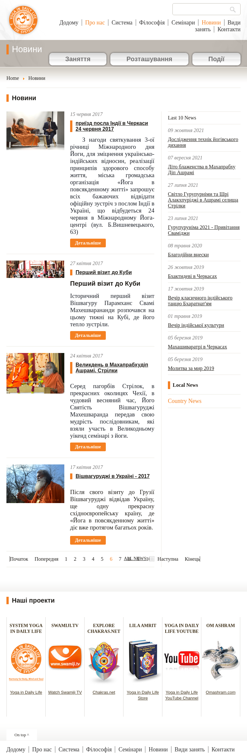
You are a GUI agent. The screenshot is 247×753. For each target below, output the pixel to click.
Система (122, 22)
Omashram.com (220, 692)
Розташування (149, 58)
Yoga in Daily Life (26, 692)
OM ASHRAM (220, 625)
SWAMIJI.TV (64, 625)
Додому (68, 22)
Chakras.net (104, 692)
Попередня (46, 559)
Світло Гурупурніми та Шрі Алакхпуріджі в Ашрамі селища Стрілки (203, 199)
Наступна (168, 559)
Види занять (190, 749)
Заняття (78, 58)
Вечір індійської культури (196, 325)
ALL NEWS (135, 558)
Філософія (152, 22)
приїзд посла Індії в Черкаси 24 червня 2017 (112, 126)
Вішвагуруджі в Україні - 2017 (113, 476)
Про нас (95, 22)
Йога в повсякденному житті (23, 23)
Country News (185, 401)
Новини (211, 22)
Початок (19, 559)
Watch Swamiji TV (65, 692)
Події (216, 58)
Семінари (183, 22)
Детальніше (88, 242)
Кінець (192, 559)
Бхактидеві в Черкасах (192, 276)
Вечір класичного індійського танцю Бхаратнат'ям (200, 300)
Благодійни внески (188, 254)
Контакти (229, 29)
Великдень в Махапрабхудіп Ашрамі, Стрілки (112, 367)
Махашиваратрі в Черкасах (197, 346)
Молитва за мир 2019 (191, 368)
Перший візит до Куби (104, 272)
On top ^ (21, 734)
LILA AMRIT (142, 625)
